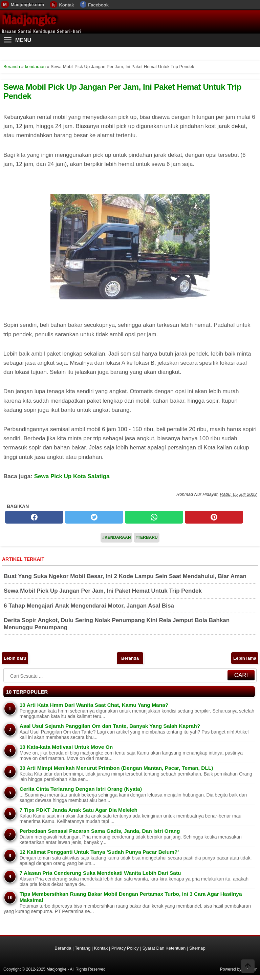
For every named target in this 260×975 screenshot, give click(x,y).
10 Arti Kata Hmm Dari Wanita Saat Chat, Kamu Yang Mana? (94, 705)
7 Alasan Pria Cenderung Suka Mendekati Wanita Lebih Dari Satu (100, 873)
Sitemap (197, 948)
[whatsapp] (154, 517)
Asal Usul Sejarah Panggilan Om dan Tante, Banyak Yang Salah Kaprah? (110, 726)
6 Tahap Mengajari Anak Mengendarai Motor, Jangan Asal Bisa (89, 605)
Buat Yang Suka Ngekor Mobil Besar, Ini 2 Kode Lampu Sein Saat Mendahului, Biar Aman (125, 576)
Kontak (66, 4)
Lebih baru (15, 658)
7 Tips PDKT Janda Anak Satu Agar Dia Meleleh (78, 810)
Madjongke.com (27, 4)
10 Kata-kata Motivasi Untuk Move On (66, 747)
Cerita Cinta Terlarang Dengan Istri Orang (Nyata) (81, 789)
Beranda (130, 658)
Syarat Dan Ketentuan (164, 948)
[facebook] (34, 517)
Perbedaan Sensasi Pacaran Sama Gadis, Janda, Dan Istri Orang (100, 831)
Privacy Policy (125, 948)
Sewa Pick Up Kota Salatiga (72, 476)
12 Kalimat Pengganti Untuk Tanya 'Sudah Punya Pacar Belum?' (99, 852)
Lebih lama (244, 658)
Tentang (82, 948)
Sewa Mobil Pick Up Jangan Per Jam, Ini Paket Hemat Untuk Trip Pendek (122, 91)
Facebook (98, 4)
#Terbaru (146, 537)
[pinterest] (214, 517)
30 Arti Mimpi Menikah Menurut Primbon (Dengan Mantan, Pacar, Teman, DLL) (116, 768)
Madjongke (29, 20)
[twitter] (94, 517)
